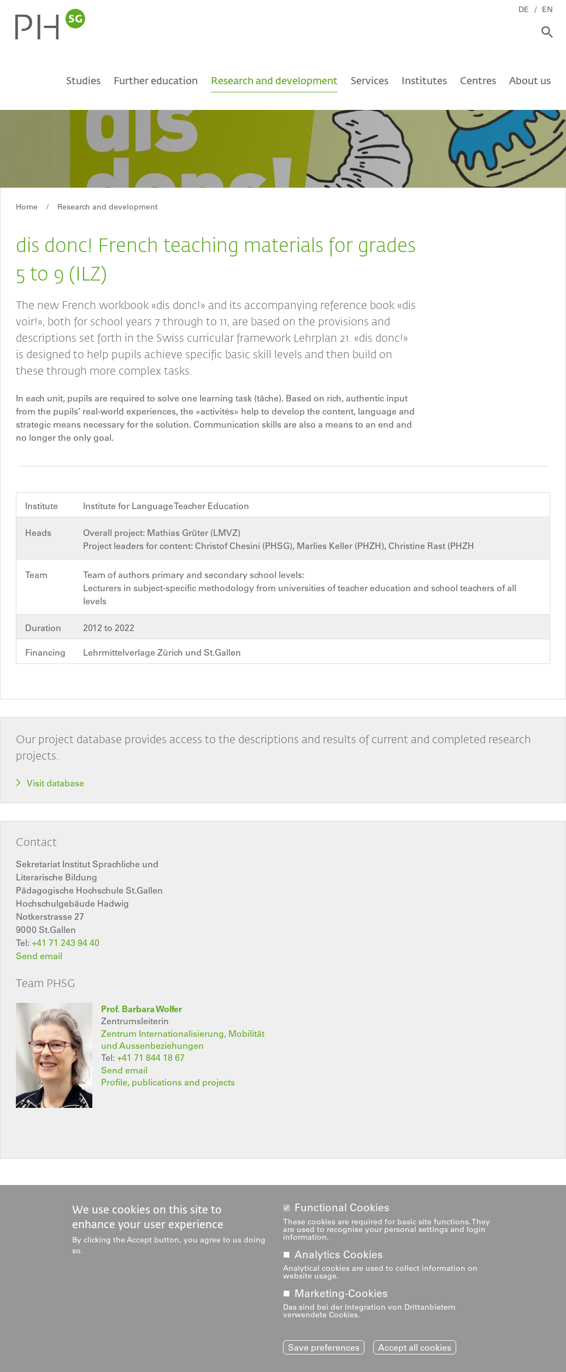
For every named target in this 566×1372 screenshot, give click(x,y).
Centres (478, 80)
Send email (39, 955)
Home (27, 207)
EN (547, 9)
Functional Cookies (342, 1207)
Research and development (274, 80)
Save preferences (323, 1347)
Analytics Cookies (338, 1255)
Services (369, 80)
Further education (156, 80)
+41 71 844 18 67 (151, 1057)
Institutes (424, 80)
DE (523, 9)
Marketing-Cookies (341, 1293)
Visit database (55, 783)
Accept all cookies (414, 1347)
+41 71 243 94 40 (65, 942)
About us (530, 80)
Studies (83, 80)
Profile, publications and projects (168, 1082)
